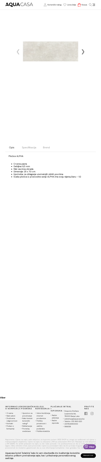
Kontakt (10, 423)
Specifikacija (29, 147)
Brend (46, 147)
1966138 (67, 426)
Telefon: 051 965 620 (73, 421)
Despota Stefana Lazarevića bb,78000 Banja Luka (71, 413)
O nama (10, 413)
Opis (11, 147)
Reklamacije (27, 426)
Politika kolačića (43, 431)
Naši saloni (11, 416)
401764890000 (71, 424)
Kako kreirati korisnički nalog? (27, 421)
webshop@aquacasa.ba (74, 419)
